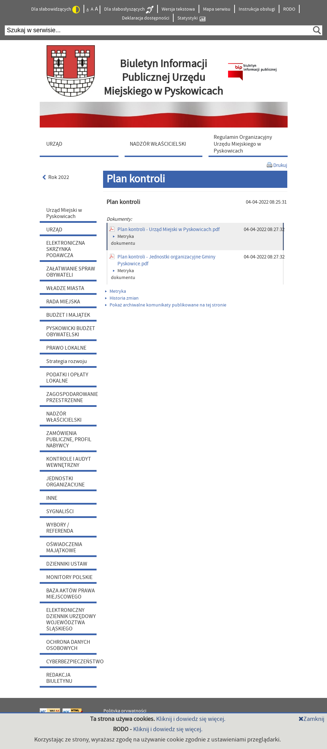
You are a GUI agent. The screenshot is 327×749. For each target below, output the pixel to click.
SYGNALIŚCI (60, 511)
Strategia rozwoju (66, 361)
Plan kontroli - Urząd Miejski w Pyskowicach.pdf (168, 229)
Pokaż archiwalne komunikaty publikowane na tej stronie (165, 305)
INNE (51, 498)
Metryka (115, 291)
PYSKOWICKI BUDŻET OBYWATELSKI (70, 331)
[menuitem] (81, 143)
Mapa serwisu (216, 9)
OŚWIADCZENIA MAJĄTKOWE (64, 547)
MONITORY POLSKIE (69, 577)
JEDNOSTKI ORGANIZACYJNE (65, 481)
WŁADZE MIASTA (65, 288)
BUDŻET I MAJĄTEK (68, 315)
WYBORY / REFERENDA (59, 527)
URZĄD (54, 229)
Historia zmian (122, 298)
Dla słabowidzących (55, 9)
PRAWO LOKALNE (66, 348)
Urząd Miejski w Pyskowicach (64, 213)
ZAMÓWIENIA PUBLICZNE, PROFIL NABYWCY (68, 439)
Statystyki (191, 18)
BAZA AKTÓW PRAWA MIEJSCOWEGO (70, 593)
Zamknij (311, 719)
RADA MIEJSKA (63, 301)
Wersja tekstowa (178, 9)
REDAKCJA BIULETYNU (59, 678)
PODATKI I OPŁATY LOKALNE (67, 377)
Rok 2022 (56, 177)
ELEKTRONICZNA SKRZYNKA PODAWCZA (65, 249)
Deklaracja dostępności (145, 18)
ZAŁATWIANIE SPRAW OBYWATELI (70, 271)
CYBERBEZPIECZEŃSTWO (71, 661)
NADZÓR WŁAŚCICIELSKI (63, 416)
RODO (289, 9)
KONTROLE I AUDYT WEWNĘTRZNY (68, 462)
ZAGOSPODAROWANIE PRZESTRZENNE (71, 397)
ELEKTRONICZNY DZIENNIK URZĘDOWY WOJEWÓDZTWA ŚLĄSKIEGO (71, 619)
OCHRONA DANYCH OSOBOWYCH (68, 645)
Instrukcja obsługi (257, 9)
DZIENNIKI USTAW (66, 563)
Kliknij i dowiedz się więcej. (190, 719)
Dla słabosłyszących (128, 9)
